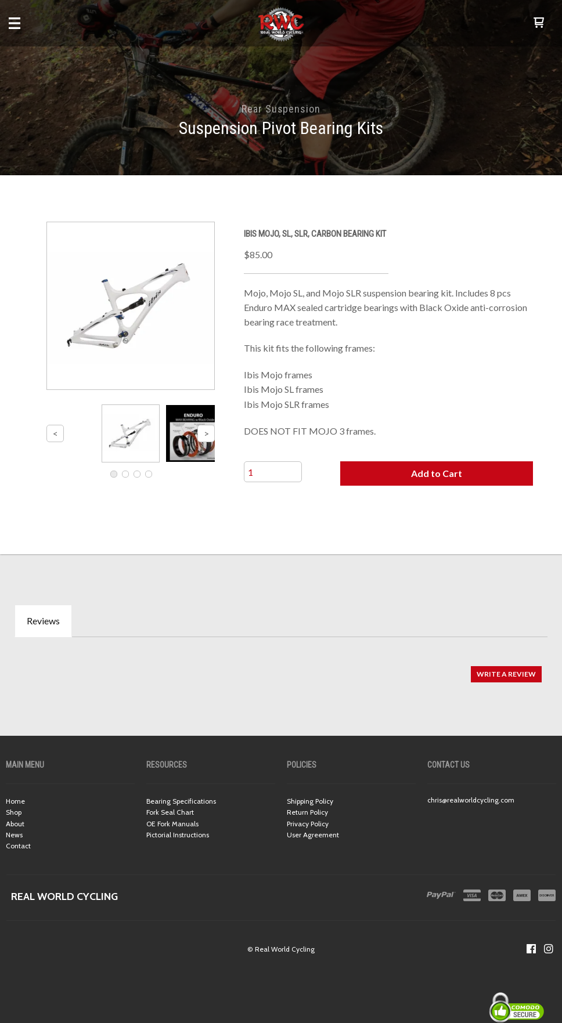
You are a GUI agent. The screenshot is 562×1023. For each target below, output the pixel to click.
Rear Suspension (281, 109)
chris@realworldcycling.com (470, 800)
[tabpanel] (281, 668)
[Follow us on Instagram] (548, 948)
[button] (539, 23)
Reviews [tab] (43, 620)
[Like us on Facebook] (531, 948)
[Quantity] (273, 471)
